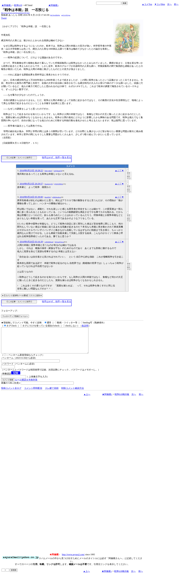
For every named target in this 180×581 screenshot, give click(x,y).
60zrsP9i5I (48, 197)
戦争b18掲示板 (122, 399)
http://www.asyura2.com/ (73, 559)
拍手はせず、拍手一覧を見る (56, 157)
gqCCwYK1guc (65, 15)
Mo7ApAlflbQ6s (55, 15)
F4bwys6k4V (48, 171)
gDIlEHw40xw (56, 197)
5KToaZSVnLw (59, 242)
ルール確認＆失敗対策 (26, 385)
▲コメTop (147, 4)
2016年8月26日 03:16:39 (31, 242)
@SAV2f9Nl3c (58, 184)
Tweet (4, 18)
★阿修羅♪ (7, 5)
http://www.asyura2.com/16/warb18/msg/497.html (15, 13)
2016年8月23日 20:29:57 (31, 184)
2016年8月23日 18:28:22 (31, 170)
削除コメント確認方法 (72, 393)
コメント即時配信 (33, 393)
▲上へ (87, 399)
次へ (169, 4)
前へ (176, 4)
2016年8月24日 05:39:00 (31, 197)
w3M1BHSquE (49, 242)
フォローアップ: (9, 311)
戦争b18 (18, 5)
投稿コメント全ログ (11, 393)
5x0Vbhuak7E (58, 171)
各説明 (85, 325)
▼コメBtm (159, 4)
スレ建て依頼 (51, 393)
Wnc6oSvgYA (49, 184)
